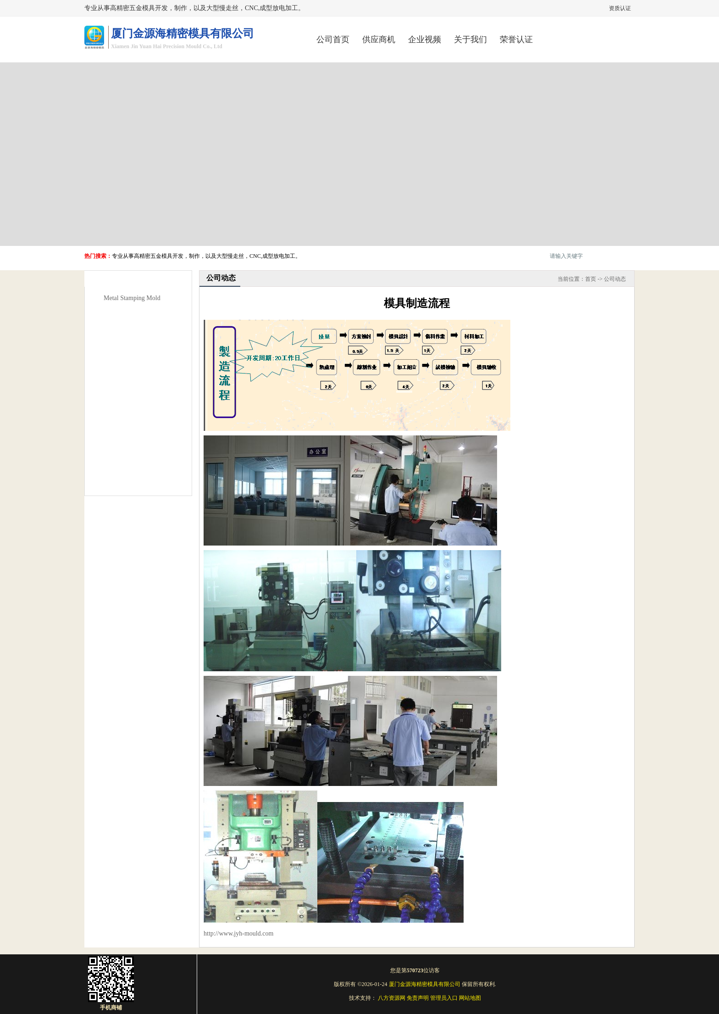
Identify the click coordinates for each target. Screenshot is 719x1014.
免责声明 (418, 998)
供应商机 (378, 39)
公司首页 (332, 39)
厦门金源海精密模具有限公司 (424, 984)
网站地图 (470, 998)
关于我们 (470, 39)
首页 (590, 279)
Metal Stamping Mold (132, 298)
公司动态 (615, 279)
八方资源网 (391, 998)
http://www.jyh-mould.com (238, 933)
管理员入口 (444, 998)
